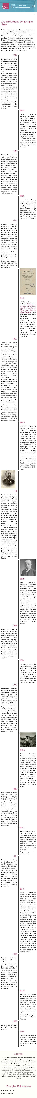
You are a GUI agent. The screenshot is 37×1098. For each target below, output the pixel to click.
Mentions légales (8, 1090)
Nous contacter (8, 1094)
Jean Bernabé (15, 6)
